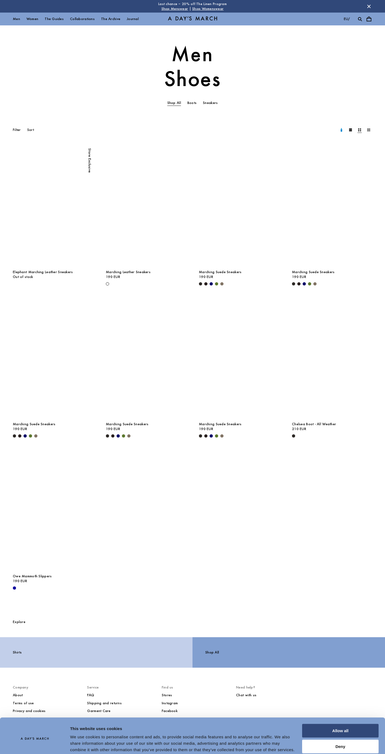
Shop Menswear (174, 8)
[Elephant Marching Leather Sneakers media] (53, 206)
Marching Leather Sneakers (128, 272)
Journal (133, 19)
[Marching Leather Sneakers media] (146, 206)
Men (16, 19)
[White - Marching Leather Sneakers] (107, 283)
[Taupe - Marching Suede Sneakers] (222, 283)
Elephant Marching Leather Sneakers (43, 272)
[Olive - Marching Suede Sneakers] (216, 283)
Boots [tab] (192, 102)
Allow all (340, 709)
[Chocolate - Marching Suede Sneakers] (205, 283)
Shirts (17, 652)
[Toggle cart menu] (369, 19)
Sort (30, 129)
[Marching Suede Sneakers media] (239, 206)
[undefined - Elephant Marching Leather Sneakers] (14, 283)
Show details (82, 743)
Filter (17, 129)
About (18, 695)
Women (32, 19)
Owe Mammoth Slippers (32, 576)
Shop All (212, 652)
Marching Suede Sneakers (220, 272)
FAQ (90, 695)
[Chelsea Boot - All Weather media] (332, 358)
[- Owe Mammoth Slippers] (14, 588)
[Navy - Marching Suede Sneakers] (211, 283)
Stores (167, 695)
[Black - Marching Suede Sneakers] (200, 283)
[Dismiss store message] (369, 6)
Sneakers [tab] (210, 102)
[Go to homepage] (192, 19)
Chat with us (246, 695)
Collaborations (82, 19)
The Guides (54, 19)
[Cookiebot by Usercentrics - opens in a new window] (34, 744)
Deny (340, 725)
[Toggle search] (359, 19)
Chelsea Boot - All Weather (314, 424)
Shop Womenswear (208, 8)
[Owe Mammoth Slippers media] (53, 510)
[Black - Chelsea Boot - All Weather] (293, 436)
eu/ (347, 19)
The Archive (110, 19)
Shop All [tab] (174, 102)
